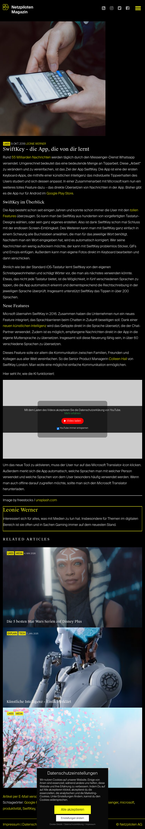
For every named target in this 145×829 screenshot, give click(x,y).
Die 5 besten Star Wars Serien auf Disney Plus (44, 621)
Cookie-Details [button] (56, 824)
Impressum (11, 824)
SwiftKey (29, 808)
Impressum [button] (90, 824)
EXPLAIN (12, 634)
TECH (22, 634)
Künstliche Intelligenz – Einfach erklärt (39, 701)
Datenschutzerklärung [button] (74, 824)
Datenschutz (31, 824)
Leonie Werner (36, 144)
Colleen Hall (118, 359)
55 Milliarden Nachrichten (31, 157)
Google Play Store (60, 193)
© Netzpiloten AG (129, 824)
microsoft (127, 802)
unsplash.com (46, 500)
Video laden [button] (74, 420)
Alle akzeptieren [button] (72, 809)
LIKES (7, 144)
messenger (109, 802)
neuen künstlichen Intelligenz (24, 326)
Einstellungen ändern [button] (72, 818)
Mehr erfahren (72, 413)
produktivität (12, 808)
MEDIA (19, 553)
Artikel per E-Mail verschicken (25, 796)
